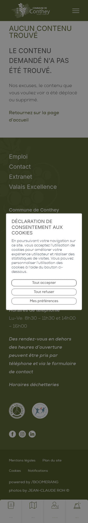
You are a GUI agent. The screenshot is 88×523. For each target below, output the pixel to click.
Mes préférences (44, 302)
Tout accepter (44, 281)
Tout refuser (44, 292)
